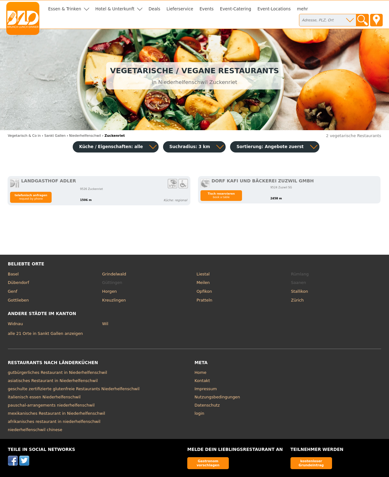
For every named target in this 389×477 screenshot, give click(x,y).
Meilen (203, 282)
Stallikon (299, 291)
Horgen (109, 291)
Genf (12, 291)
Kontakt (202, 380)
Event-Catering (235, 9)
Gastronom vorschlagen (208, 463)
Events (207, 9)
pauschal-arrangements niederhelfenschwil (51, 405)
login (199, 413)
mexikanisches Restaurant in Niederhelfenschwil (56, 413)
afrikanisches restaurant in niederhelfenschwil (54, 421)
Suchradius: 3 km (189, 146)
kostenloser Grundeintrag (311, 463)
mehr (302, 9)
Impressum (205, 388)
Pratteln (204, 300)
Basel (13, 274)
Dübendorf (18, 282)
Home (200, 372)
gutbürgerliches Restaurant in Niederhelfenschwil (57, 372)
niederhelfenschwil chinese (35, 429)
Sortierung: (269, 146)
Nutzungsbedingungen (217, 397)
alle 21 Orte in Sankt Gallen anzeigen (45, 333)
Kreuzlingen (114, 300)
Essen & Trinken (64, 9)
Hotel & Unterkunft (114, 9)
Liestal (203, 274)
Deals (154, 9)
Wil (105, 323)
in (24, 136)
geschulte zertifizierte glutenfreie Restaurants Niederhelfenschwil (74, 388)
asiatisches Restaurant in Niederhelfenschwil (53, 380)
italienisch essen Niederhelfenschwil (44, 397)
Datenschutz (207, 405)
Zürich (297, 300)
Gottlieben (18, 300)
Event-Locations (274, 9)
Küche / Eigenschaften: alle (111, 146)
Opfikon (204, 291)
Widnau (15, 323)
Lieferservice (179, 9)
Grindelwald (114, 274)
